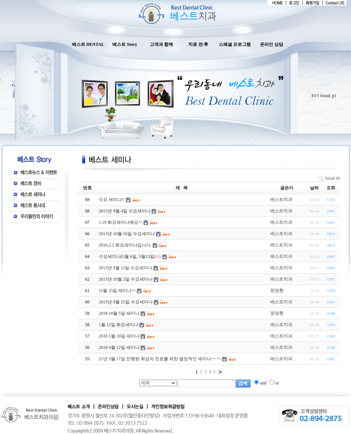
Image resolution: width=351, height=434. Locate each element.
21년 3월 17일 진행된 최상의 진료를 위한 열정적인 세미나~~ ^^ (160, 358)
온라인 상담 (271, 44)
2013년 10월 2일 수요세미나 (126, 279)
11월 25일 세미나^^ (117, 290)
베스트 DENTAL (88, 44)
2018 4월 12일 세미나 (119, 347)
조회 (330, 187)
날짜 (314, 187)
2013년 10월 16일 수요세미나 (127, 233)
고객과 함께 (161, 44)
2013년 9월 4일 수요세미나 (125, 211)
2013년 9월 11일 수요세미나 (126, 267)
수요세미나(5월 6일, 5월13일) (127, 256)
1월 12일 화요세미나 (118, 324)
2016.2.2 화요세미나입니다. (125, 245)
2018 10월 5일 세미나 (119, 313)
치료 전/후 (198, 44)
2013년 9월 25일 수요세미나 (126, 301)
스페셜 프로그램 (235, 44)
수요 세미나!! (112, 199)
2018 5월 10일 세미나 (119, 336)
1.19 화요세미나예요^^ (120, 222)
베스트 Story (124, 44)
